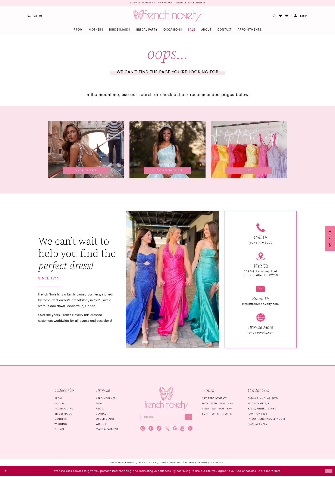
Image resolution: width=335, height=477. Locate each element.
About (100, 409)
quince (59, 429)
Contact (102, 414)
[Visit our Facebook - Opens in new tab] (150, 430)
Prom (58, 399)
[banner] (167, 16)
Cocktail (60, 404)
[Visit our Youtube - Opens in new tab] (182, 430)
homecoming (64, 409)
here (277, 472)
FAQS (99, 404)
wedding (60, 424)
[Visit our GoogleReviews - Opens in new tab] (175, 430)
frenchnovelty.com (261, 333)
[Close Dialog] (6, 472)
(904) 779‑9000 (257, 414)
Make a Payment (107, 429)
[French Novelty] (166, 399)
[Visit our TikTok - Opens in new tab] (159, 430)
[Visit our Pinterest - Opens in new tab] (190, 430)
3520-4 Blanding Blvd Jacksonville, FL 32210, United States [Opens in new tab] (263, 404)
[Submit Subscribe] (187, 418)
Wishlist (101, 424)
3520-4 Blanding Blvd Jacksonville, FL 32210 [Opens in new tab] (260, 274)
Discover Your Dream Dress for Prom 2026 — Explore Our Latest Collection (167, 3)
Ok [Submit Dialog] (328, 472)
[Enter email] (166, 418)
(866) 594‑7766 (257, 424)
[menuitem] (35, 16)
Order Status (105, 419)
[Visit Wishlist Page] (281, 16)
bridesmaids (63, 414)
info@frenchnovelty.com (260, 305)
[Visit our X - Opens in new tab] (167, 430)
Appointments (105, 399)
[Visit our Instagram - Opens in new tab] (142, 430)
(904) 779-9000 (261, 243)
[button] (286, 16)
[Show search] (275, 16)
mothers (60, 419)
